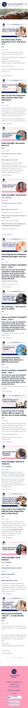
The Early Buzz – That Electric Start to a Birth (13, 308)
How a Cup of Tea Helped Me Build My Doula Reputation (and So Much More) (13, 511)
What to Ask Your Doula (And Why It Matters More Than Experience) (13, 97)
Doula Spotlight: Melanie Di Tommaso (12, 463)
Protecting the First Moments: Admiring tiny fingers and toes (13, 255)
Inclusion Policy (14, 684)
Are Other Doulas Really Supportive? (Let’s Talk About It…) (13, 42)
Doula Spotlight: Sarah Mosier (13, 195)
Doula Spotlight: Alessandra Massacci (13, 144)
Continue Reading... (6, 75)
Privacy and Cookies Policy (14, 682)
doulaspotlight (8, 197)
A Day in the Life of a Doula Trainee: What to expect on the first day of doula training (13, 413)
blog (3, 46)
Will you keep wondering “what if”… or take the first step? (12, 616)
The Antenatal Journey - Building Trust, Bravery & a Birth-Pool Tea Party (12, 360)
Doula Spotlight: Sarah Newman (10, 559)
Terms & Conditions (14, 686)
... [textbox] (14, 219)
